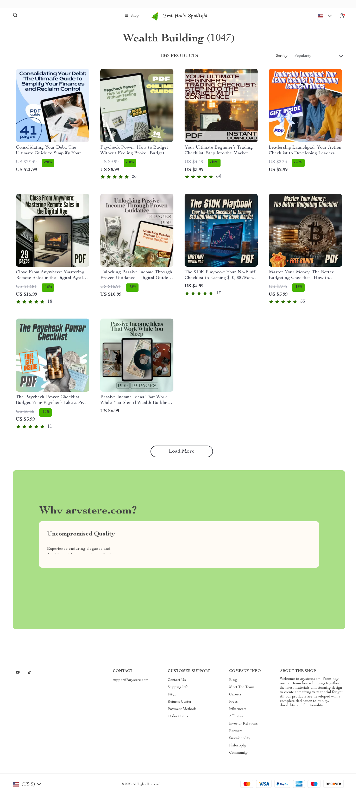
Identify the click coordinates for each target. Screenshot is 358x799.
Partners (235, 735)
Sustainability (239, 742)
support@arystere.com (131, 684)
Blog (233, 684)
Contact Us (177, 684)
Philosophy (238, 750)
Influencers (238, 713)
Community (238, 757)
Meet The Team (241, 691)
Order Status (178, 720)
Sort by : (282, 60)
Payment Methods (182, 713)
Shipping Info (178, 691)
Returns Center (179, 706)
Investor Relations (243, 728)
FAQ (171, 699)
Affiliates (236, 720)
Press (233, 706)
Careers (235, 699)
